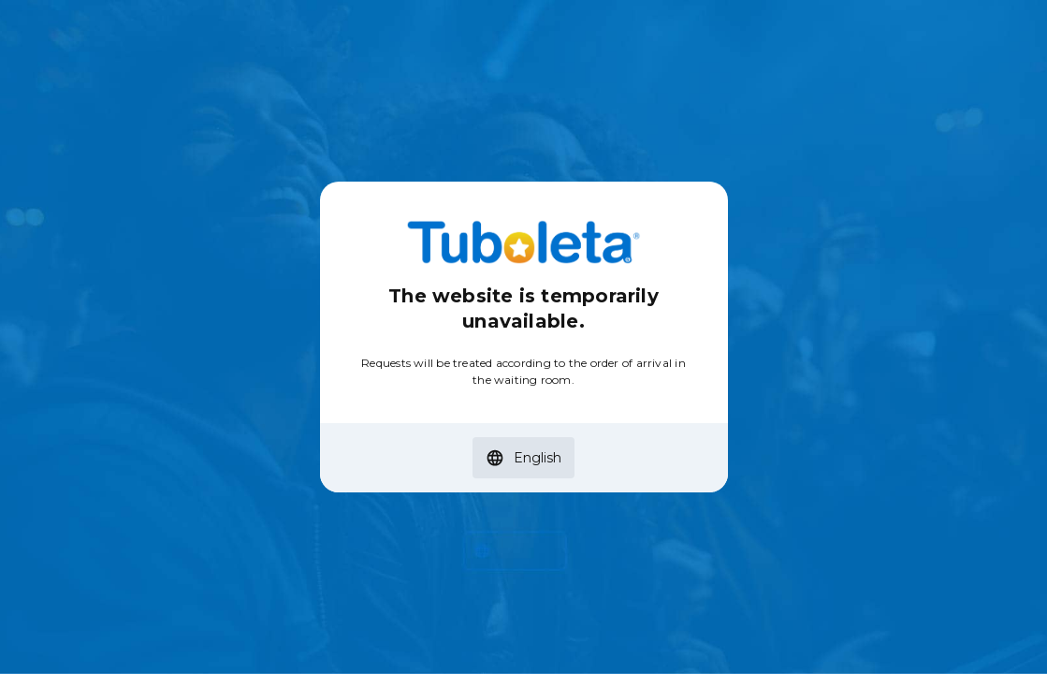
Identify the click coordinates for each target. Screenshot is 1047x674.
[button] (523, 457)
